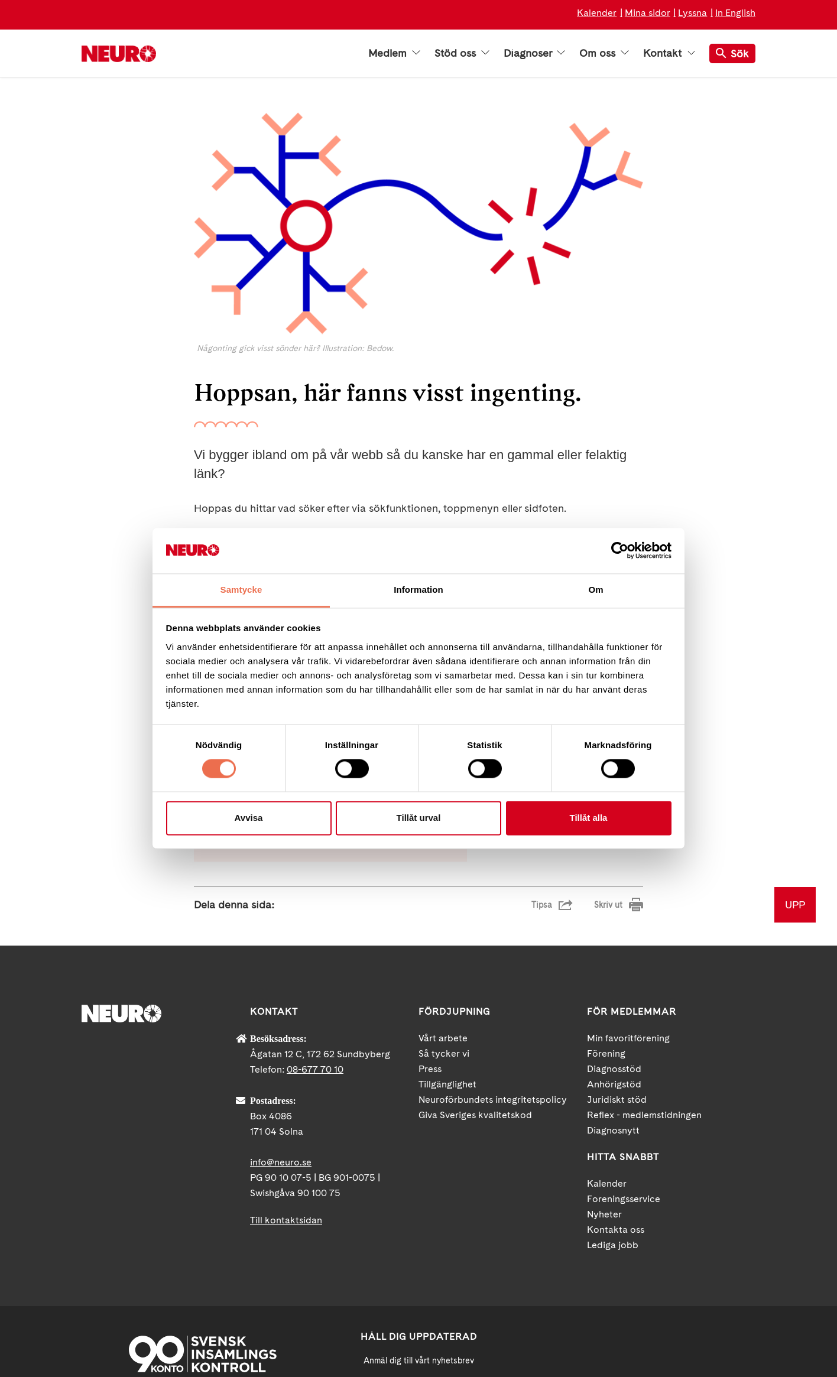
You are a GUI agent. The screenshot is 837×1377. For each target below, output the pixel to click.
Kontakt (669, 53)
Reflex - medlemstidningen (644, 980)
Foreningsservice (623, 1064)
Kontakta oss (615, 1095)
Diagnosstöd (614, 934)
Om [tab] (595, 589)
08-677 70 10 (315, 935)
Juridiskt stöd (617, 965)
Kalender (597, 12)
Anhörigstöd (614, 950)
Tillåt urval (419, 818)
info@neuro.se (281, 1028)
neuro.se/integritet (419, 1313)
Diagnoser (534, 53)
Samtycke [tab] (241, 589)
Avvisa (249, 818)
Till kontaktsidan (286, 1086)
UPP (795, 770)
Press (430, 934)
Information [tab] (418, 589)
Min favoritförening (628, 904)
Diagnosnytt (613, 996)
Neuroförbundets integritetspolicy (492, 965)
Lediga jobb (612, 1110)
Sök (732, 53)
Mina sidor (647, 12)
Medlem (394, 53)
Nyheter (604, 1080)
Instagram (693, 1274)
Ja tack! (418, 1341)
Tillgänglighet (447, 950)
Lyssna (692, 12)
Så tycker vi (443, 919)
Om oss (604, 53)
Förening (606, 919)
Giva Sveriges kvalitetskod (475, 980)
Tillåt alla (589, 818)
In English (735, 12)
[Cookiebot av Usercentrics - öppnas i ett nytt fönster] (619, 551)
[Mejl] (418, 1255)
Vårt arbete (443, 904)
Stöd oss (461, 53)
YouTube (640, 1274)
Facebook (587, 1274)
